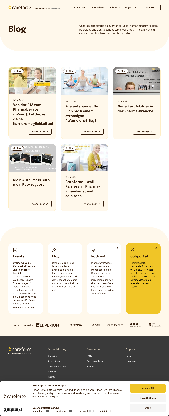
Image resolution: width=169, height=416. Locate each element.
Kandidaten (80, 7)
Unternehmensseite (57, 366)
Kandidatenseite (55, 361)
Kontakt (129, 356)
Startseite (52, 356)
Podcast (91, 366)
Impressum (131, 361)
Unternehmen (98, 7)
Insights (51, 376)
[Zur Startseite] (34, 7)
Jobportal (115, 7)
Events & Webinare (95, 361)
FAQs (89, 356)
